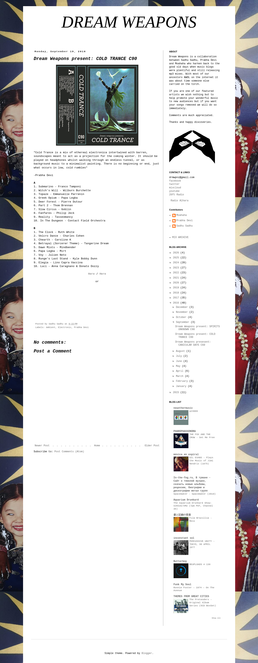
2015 (176, 392)
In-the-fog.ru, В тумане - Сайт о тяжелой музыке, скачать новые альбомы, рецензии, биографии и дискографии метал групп (192, 484)
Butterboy (180, 561)
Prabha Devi (81, 327)
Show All (216, 618)
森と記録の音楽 (182, 514)
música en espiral (186, 454)
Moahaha (181, 215)
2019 (176, 287)
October (182, 317)
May (179, 366)
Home (97, 445)
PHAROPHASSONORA (185, 431)
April (180, 371)
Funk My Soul (182, 584)
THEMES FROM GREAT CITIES (191, 596)
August (181, 351)
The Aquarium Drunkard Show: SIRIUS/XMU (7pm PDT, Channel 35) (193, 506)
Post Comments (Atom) (69, 451)
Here (91, 273)
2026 (176, 252)
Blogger (147, 653)
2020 (176, 282)
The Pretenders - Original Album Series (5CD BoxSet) (202, 602)
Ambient (50, 327)
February (182, 381)
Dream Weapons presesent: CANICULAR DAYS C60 (193, 343)
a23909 (193, 411)
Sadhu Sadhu (184, 225)
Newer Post (42, 445)
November (182, 312)
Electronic (64, 327)
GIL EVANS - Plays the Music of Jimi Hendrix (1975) (201, 460)
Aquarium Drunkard (186, 499)
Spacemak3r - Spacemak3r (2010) (195, 494)
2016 (176, 303)
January (182, 386)
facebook (175, 181)
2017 (176, 297)
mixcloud (175, 187)
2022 (176, 272)
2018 (176, 292)
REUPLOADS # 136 (200, 564)
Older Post (152, 445)
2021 (176, 277)
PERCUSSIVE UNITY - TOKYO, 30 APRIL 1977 (202, 544)
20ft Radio (176, 194)
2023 (176, 267)
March (180, 376)
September (183, 322)
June (179, 361)
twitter (174, 184)
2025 (176, 257)
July (179, 356)
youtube (174, 191)
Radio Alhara (179, 200)
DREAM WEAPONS (129, 22)
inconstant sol (184, 538)
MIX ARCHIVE (180, 237)
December (182, 307)
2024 (176, 262)
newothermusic (183, 408)
